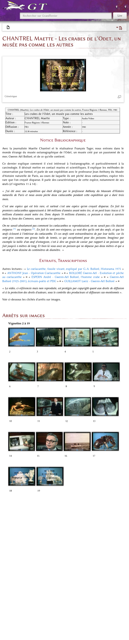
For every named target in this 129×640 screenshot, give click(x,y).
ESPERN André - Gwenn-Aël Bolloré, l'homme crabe (66, 277)
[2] (33, 228)
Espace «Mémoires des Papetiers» (30, 613)
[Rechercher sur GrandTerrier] (66, 15)
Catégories (14, 609)
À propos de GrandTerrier (54, 632)
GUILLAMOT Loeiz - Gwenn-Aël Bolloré (89, 281)
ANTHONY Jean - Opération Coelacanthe (34, 273)
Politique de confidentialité (18, 632)
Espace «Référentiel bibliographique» (49, 609)
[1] (14, 228)
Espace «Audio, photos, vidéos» (97, 609)
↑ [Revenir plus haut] (9, 523)
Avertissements (83, 632)
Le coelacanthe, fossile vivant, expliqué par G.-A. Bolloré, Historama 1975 (74, 269)
